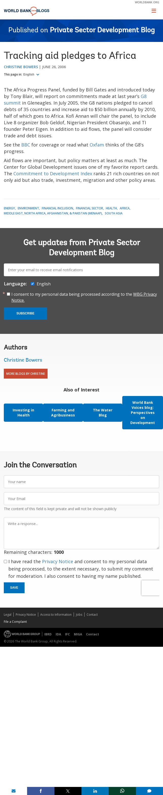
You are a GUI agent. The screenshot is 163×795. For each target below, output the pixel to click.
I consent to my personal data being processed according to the (84, 297)
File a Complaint (15, 621)
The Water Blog (102, 412)
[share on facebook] (40, 791)
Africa (125, 208)
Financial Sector (89, 208)
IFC (67, 634)
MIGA (78, 634)
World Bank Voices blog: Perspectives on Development (142, 412)
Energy (9, 208)
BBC (25, 145)
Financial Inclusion (57, 208)
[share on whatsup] (122, 791)
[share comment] (149, 791)
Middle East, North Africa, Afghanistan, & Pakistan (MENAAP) (53, 213)
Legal (7, 614)
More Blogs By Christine (25, 373)
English (29, 74)
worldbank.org (147, 2)
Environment (28, 208)
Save (14, 587)
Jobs (79, 614)
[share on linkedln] (95, 791)
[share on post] (68, 791)
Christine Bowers (21, 67)
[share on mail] (13, 791)
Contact (92, 614)
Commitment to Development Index (52, 173)
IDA (58, 634)
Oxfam (97, 145)
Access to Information (56, 614)
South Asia (114, 213)
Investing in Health (23, 412)
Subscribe (25, 313)
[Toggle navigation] (154, 11)
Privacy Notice (57, 561)
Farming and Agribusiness (63, 412)
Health (111, 208)
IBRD (48, 634)
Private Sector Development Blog (102, 30)
